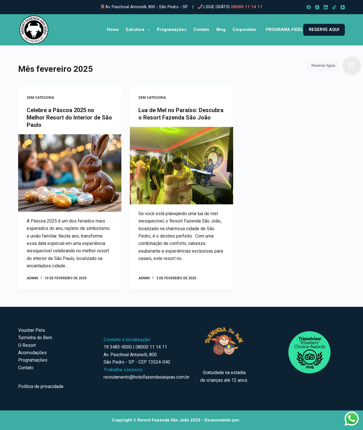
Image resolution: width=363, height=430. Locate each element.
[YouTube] (343, 7)
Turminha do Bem (35, 337)
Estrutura (139, 29)
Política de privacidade (41, 386)
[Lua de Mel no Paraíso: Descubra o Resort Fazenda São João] (181, 165)
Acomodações (32, 352)
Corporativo (244, 29)
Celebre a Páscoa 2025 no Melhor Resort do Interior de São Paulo (69, 117)
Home (113, 29)
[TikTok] (334, 7)
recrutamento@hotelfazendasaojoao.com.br (146, 377)
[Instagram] (317, 7)
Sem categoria (40, 98)
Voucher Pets (31, 330)
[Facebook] (309, 7)
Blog (220, 29)
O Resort (27, 345)
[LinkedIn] (326, 7)
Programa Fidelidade (291, 29)
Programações (171, 29)
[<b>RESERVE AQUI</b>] (324, 30)
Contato (201, 29)
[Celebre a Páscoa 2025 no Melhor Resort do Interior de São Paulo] (69, 173)
